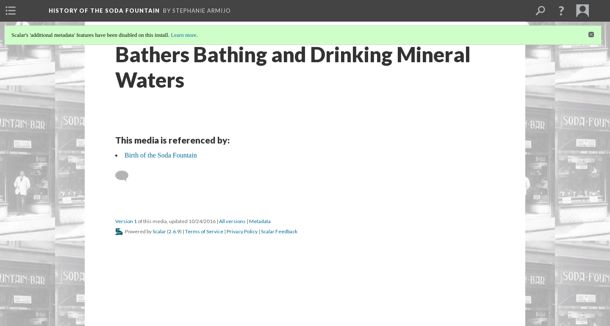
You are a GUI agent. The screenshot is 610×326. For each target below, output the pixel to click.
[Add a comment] (125, 176)
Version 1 (126, 221)
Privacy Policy (242, 231)
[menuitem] (10, 10)
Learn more (183, 35)
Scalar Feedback (279, 231)
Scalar (159, 231)
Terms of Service (204, 231)
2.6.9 (174, 231)
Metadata (260, 221)
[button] (561, 10)
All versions (232, 221)
